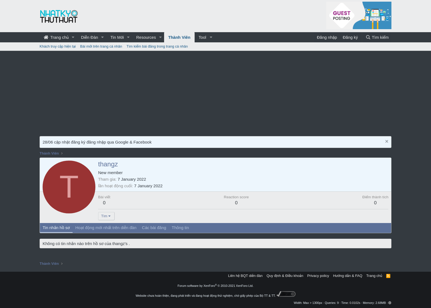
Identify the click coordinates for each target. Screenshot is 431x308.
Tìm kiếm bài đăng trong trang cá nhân (157, 46)
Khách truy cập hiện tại (58, 46)
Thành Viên (179, 37)
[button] (73, 37)
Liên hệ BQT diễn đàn (245, 276)
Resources (146, 37)
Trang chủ (56, 37)
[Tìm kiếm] (377, 37)
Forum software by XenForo (215, 285)
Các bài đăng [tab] (154, 227)
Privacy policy (318, 276)
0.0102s (355, 302)
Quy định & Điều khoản (285, 276)
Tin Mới (117, 37)
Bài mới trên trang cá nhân (101, 46)
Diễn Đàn (89, 37)
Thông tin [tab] (180, 227)
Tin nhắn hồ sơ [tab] (56, 227)
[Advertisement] (215, 92)
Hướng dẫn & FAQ (347, 276)
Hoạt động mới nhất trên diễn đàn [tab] (105, 227)
